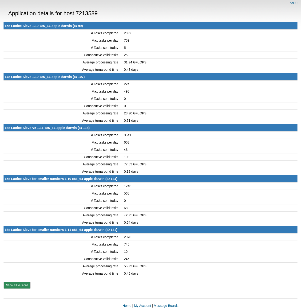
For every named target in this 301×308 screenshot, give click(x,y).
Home (127, 306)
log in (293, 2)
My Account (142, 306)
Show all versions (17, 285)
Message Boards (166, 306)
